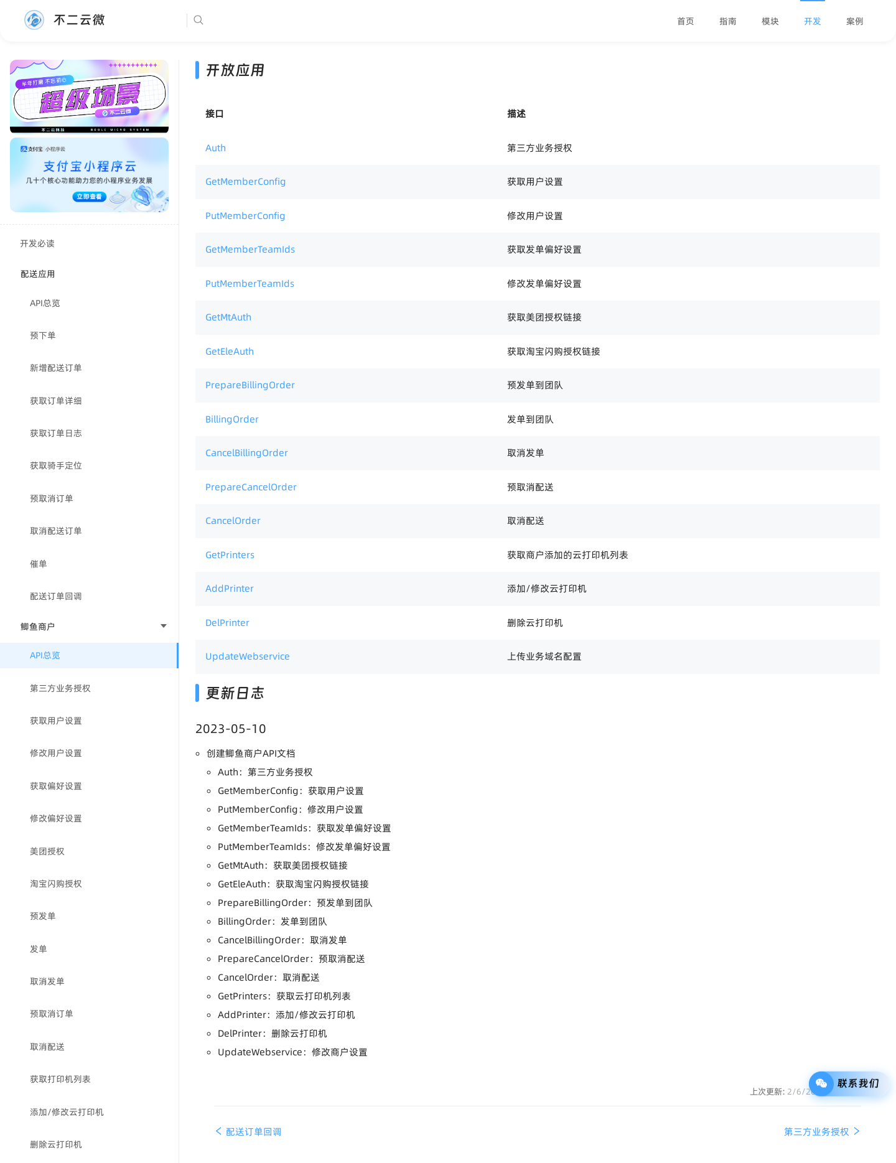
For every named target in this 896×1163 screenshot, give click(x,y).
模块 (770, 21)
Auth (215, 147)
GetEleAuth (229, 351)
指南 (728, 21)
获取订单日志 (56, 433)
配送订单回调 (56, 596)
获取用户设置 (56, 720)
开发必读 (37, 243)
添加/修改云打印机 (67, 1112)
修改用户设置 (56, 753)
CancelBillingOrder (246, 452)
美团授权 (47, 851)
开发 (812, 21)
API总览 (45, 303)
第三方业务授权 (60, 688)
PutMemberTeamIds (249, 283)
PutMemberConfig (245, 215)
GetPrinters (229, 554)
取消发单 (47, 981)
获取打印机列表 (60, 1079)
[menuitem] (686, 21)
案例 (855, 21)
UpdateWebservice (247, 656)
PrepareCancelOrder (251, 486)
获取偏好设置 (56, 786)
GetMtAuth (228, 317)
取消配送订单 (56, 531)
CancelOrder (233, 520)
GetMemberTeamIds (250, 249)
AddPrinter (229, 588)
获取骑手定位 (56, 465)
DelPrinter (227, 622)
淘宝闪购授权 (56, 883)
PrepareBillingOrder (250, 384)
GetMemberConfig (245, 181)
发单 (38, 949)
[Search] (236, 20)
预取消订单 (51, 498)
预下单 (43, 335)
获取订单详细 (56, 401)
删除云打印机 (56, 1144)
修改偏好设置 (56, 818)
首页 (685, 21)
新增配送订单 (56, 368)
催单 (38, 564)
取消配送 (47, 1046)
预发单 (43, 916)
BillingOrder (232, 419)
